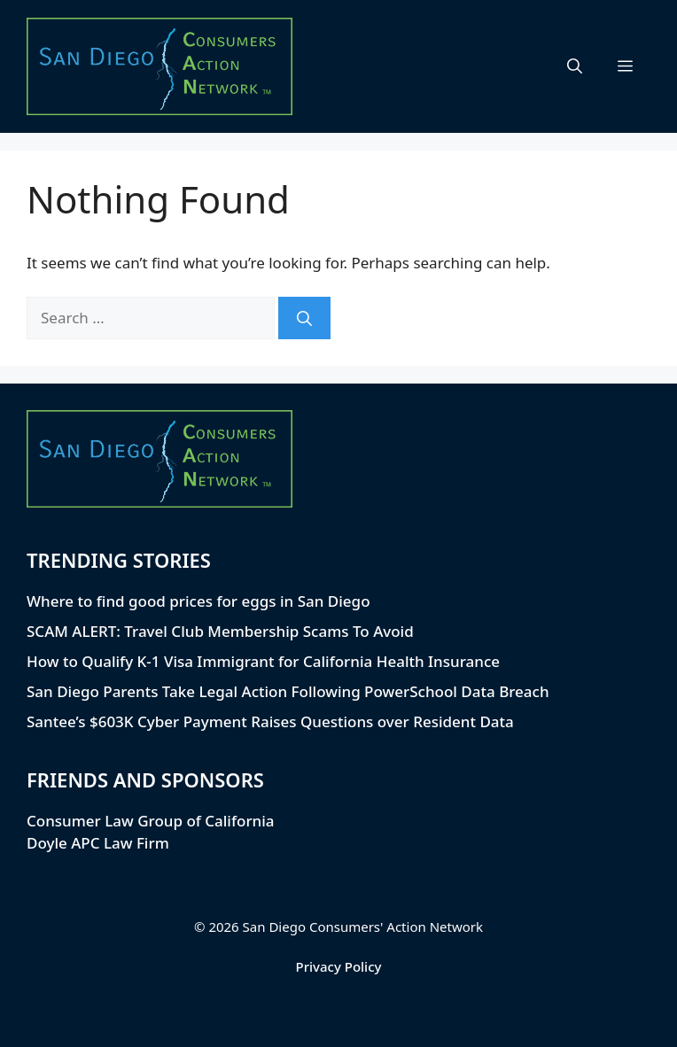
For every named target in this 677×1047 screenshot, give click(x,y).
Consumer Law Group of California (151, 820)
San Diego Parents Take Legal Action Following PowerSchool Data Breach (288, 691)
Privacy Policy (339, 966)
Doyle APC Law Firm (98, 843)
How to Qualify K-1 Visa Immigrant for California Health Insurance (263, 661)
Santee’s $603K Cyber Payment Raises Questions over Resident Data (270, 721)
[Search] (304, 318)
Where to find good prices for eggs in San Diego (198, 601)
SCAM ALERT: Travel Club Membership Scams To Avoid (220, 631)
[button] (574, 66)
